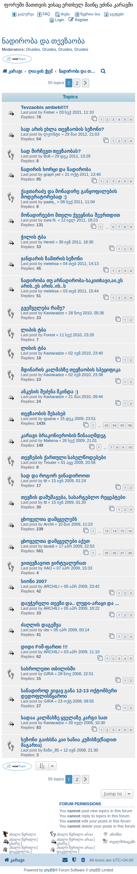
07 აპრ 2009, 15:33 (74, 568)
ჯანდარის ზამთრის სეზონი (52, 258)
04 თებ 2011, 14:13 (81, 263)
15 (122, 531)
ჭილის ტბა (33, 237)
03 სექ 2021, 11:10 (76, 112)
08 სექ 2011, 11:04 (77, 202)
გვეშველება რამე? (43, 308)
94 (114, 425)
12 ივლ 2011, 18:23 (79, 220)
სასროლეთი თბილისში (48, 668)
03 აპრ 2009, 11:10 (81, 652)
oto (46, 630)
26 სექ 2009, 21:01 (79, 440)
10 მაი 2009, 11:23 (75, 524)
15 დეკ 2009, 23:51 (78, 418)
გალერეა (23, 14)
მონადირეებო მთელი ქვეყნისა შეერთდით (70, 215)
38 (130, 552)
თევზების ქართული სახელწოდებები (63, 457)
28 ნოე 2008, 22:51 (76, 673)
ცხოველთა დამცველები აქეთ (55, 541)
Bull (46, 156)
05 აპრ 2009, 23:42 (81, 586)
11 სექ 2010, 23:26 (77, 335)
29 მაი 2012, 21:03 (82, 134)
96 (130, 425)
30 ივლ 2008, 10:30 (86, 722)
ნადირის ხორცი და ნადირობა (56, 169)
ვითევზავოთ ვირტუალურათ (53, 563)
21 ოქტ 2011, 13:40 (82, 174)
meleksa (50, 263)
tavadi (48, 546)
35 (107, 552)
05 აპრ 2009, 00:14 (71, 630)
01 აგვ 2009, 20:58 (78, 462)
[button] (85, 83)
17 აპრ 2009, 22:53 (76, 546)
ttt (45, 480)
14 (114, 531)
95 (122, 425)
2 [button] (77, 83)
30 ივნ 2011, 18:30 (76, 242)
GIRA (48, 673)
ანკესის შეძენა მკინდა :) (49, 391)
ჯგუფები (114, 14)
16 (130, 531)
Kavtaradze (53, 313)
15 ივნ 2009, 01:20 (69, 502)
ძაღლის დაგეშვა (41, 625)
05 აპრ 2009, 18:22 (81, 608)
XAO (47, 568)
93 (107, 425)
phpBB (49, 870)
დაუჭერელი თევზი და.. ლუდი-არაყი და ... (70, 603)
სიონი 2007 (34, 581)
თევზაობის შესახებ (43, 413)
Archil (48, 524)
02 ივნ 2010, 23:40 (85, 353)
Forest (49, 335)
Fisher (49, 112)
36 (114, 552)
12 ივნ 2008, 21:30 (81, 750)
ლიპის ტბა (33, 330)
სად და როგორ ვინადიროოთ (55, 475)
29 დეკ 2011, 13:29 (72, 156)
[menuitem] (56, 20)
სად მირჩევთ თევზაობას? (51, 151)
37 (122, 552)
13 (107, 531)
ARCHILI (51, 586)
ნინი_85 (51, 750)
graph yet (51, 174)
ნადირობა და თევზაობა (43, 41)
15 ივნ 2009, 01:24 (69, 480)
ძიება (62, 14)
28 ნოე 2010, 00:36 (86, 313)
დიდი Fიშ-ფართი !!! (44, 647)
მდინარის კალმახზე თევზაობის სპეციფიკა (71, 369)
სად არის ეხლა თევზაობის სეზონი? (62, 129)
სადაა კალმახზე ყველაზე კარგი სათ (64, 717)
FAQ (43, 14)
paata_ (49, 202)
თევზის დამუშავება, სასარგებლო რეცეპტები (73, 497)
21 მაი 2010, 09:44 (85, 396)
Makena (50, 440)
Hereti (48, 242)
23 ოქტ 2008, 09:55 (76, 701)
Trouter (49, 462)
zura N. (49, 220)
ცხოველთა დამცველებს (49, 519)
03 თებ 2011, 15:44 (81, 291)
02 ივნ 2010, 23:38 (85, 374)
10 (130, 447)
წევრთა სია (87, 14)
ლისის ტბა (33, 348)
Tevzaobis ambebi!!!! (44, 107)
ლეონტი (51, 134)
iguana (49, 418)
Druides (33, 49)
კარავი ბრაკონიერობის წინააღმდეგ (63, 435)
